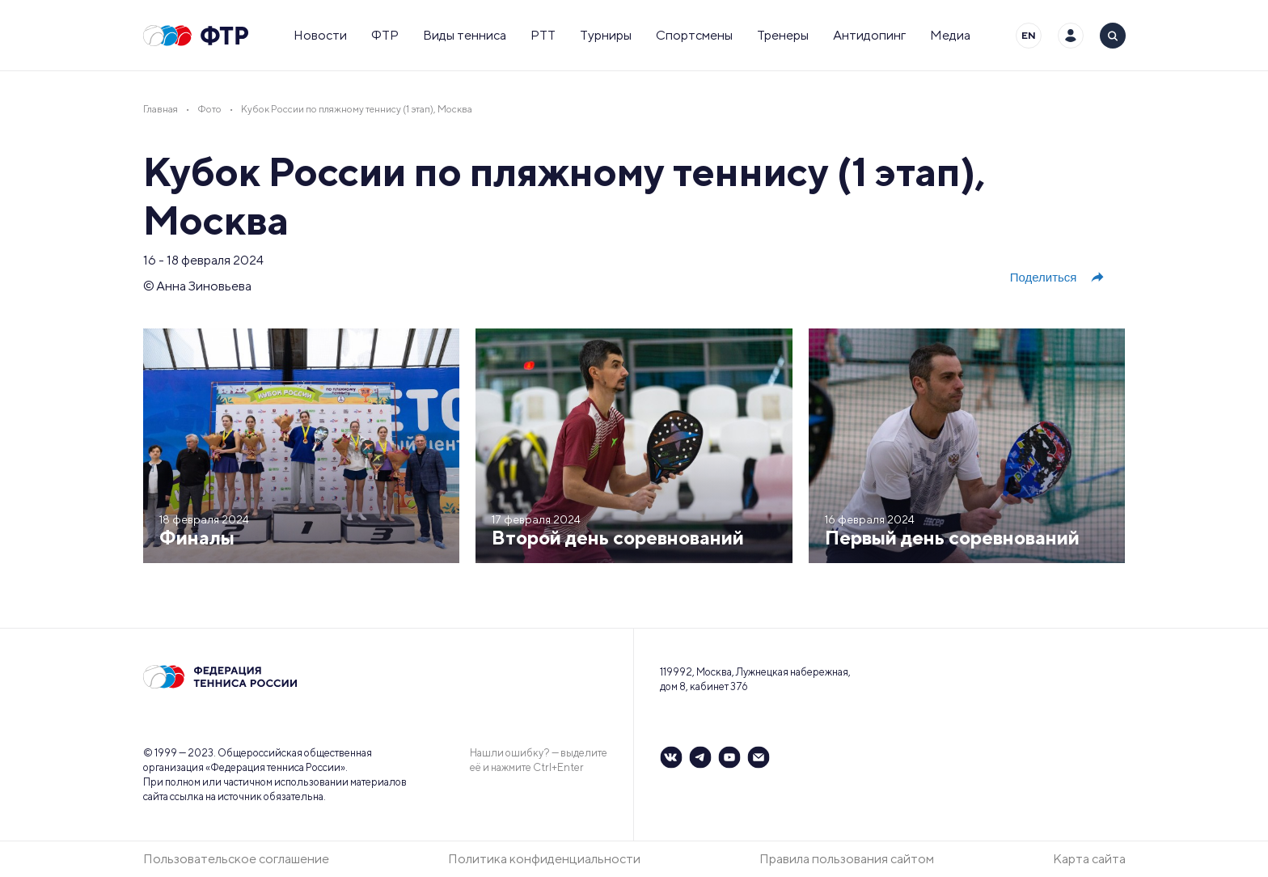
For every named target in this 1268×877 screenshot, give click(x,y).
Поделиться (1058, 277)
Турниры (606, 35)
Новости (320, 35)
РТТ (543, 35)
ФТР (385, 35)
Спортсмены (694, 35)
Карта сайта (1089, 858)
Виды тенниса (464, 35)
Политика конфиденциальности (544, 858)
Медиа (950, 35)
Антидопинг (869, 35)
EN (1028, 35)
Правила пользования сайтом (846, 858)
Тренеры (783, 35)
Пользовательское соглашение (236, 858)
